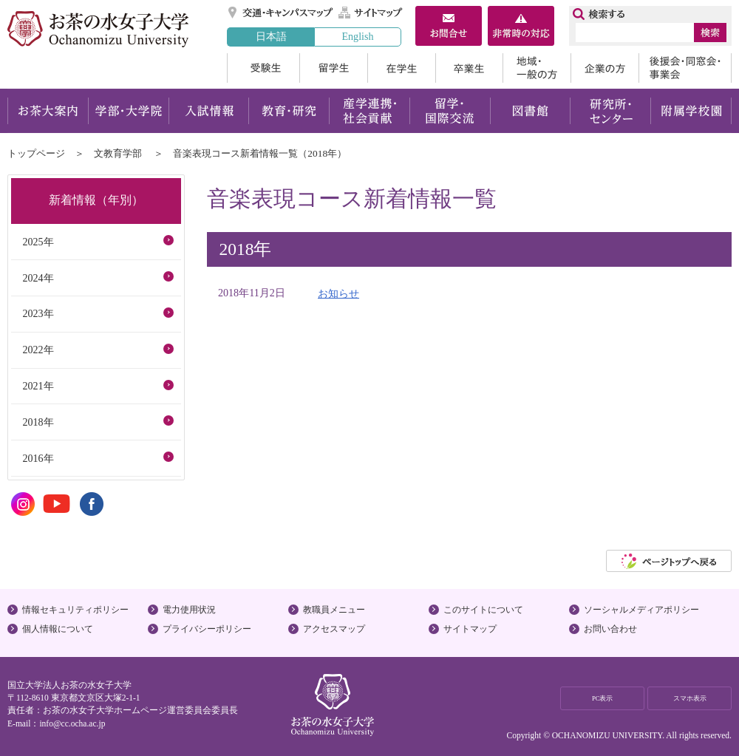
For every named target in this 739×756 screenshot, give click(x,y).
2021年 (37, 386)
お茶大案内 (47, 111)
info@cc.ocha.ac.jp (72, 723)
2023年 (37, 313)
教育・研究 (288, 111)
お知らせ (338, 293)
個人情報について (57, 628)
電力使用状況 (189, 609)
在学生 (401, 68)
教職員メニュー (334, 609)
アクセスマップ (334, 628)
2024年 (37, 278)
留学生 (333, 68)
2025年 (37, 242)
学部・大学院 (128, 111)
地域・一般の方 (537, 68)
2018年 (37, 422)
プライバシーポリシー (207, 628)
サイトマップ (371, 12)
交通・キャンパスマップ (281, 12)
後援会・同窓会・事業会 (685, 68)
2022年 (37, 349)
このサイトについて (483, 609)
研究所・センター (611, 111)
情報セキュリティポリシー (75, 609)
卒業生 (469, 68)
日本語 (271, 36)
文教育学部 (118, 153)
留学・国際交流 (449, 111)
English (357, 36)
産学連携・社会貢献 (369, 111)
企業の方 (604, 68)
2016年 (37, 458)
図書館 (530, 111)
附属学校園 (691, 111)
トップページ (36, 153)
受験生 (263, 68)
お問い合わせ (610, 628)
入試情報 (208, 111)
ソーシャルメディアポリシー (641, 609)
